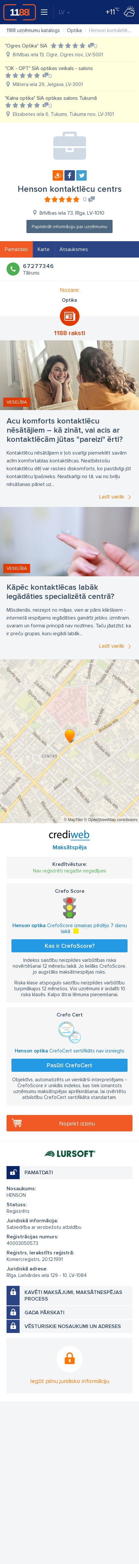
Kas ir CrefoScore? (70, 945)
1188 (19, 12)
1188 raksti (69, 333)
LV (64, 12)
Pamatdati (16, 249)
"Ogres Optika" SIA (26, 46)
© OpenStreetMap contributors (110, 820)
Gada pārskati (44, 1312)
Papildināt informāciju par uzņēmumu (69, 226)
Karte (44, 249)
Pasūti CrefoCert (69, 1065)
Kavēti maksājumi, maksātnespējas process (73, 1295)
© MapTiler (73, 820)
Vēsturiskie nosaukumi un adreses (73, 1326)
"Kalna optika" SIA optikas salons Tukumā (51, 98)
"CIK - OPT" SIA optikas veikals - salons (49, 68)
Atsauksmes (74, 249)
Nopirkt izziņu (77, 1123)
